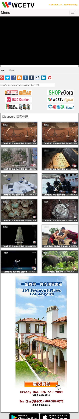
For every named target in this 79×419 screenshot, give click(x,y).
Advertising (70, 4)
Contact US (55, 4)
